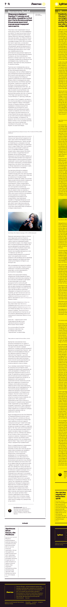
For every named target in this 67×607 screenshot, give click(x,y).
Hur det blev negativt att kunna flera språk (61, 495)
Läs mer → (57, 520)
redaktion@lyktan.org (31, 603)
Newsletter (28, 602)
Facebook (34, 602)
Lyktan (60, 534)
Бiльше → (7, 576)
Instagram (40, 602)
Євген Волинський (18, 507)
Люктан (38, 4)
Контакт (27, 598)
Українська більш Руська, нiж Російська (10, 531)
